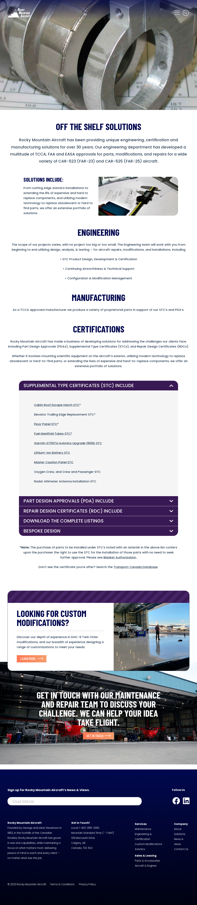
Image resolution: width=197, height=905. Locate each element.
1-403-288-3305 (89, 828)
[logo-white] (19, 12)
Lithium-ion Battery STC (52, 453)
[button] (177, 12)
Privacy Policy (87, 884)
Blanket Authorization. (120, 557)
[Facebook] (176, 801)
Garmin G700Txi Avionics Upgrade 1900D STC (68, 443)
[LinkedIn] (186, 801)
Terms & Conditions (62, 884)
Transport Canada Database (136, 567)
